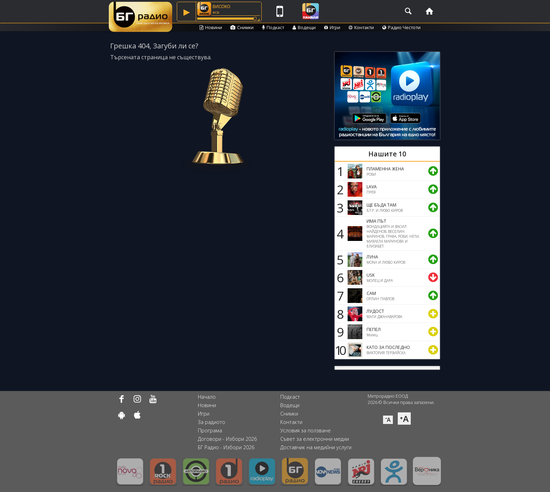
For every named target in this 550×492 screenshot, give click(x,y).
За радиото (211, 422)
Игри (332, 27)
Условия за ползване (305, 430)
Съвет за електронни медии (314, 439)
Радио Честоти (401, 27)
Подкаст (273, 27)
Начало (207, 396)
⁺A (404, 418)
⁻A (388, 420)
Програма (210, 430)
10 (339, 350)
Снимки (242, 27)
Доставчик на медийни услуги (315, 447)
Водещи (304, 27)
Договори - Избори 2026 (227, 439)
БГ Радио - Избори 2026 (226, 447)
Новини (211, 27)
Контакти (361, 27)
